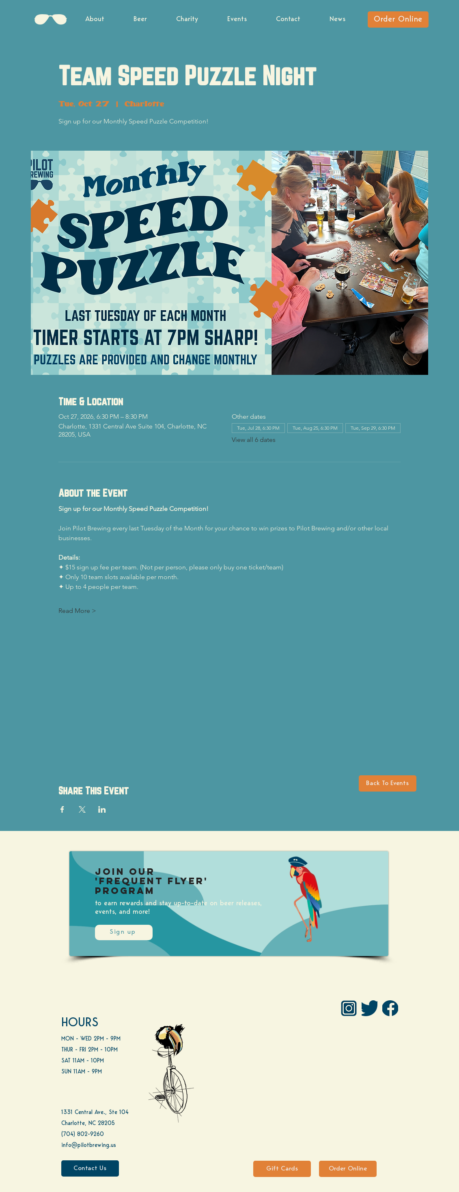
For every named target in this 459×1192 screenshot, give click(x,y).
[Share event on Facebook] (62, 809)
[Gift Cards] (282, 1169)
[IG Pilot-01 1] (349, 1008)
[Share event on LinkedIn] (102, 809)
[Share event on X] (82, 809)
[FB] (390, 1008)
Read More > (77, 610)
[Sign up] (124, 932)
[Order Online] (398, 19)
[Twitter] (369, 1008)
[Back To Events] (387, 783)
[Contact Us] (90, 1168)
